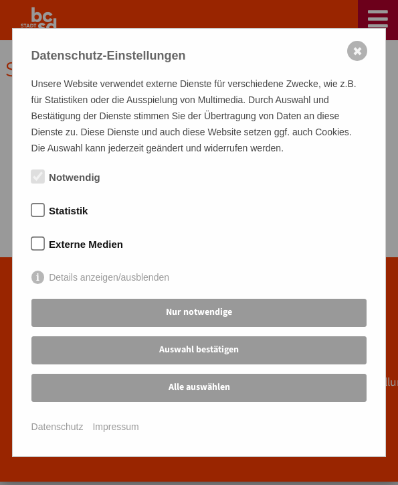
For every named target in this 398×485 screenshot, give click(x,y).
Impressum (115, 426)
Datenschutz (57, 426)
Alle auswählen (199, 387)
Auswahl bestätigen (199, 349)
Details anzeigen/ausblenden (109, 277)
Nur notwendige (199, 312)
